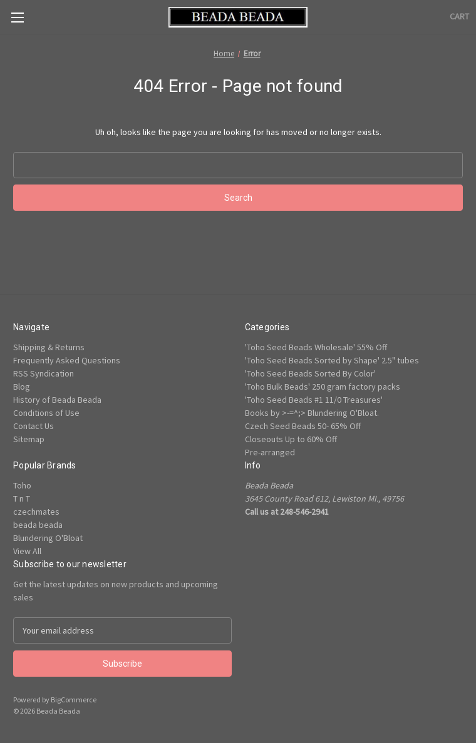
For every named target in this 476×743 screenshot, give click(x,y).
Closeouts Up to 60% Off (291, 439)
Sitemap (28, 439)
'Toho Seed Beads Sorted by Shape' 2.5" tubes (332, 360)
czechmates (36, 511)
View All (27, 551)
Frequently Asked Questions (66, 360)
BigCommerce (73, 699)
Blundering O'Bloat (48, 537)
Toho (22, 485)
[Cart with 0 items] (459, 16)
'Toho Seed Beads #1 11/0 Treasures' (314, 399)
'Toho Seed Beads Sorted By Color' (310, 373)
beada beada (38, 524)
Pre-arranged (270, 452)
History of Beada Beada (57, 399)
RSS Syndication (43, 373)
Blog (21, 386)
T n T (21, 498)
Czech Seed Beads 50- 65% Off (303, 426)
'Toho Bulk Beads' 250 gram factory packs (322, 386)
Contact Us (33, 426)
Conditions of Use (46, 412)
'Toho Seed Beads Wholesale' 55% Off (316, 347)
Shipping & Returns (49, 347)
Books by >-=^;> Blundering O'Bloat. (312, 412)
